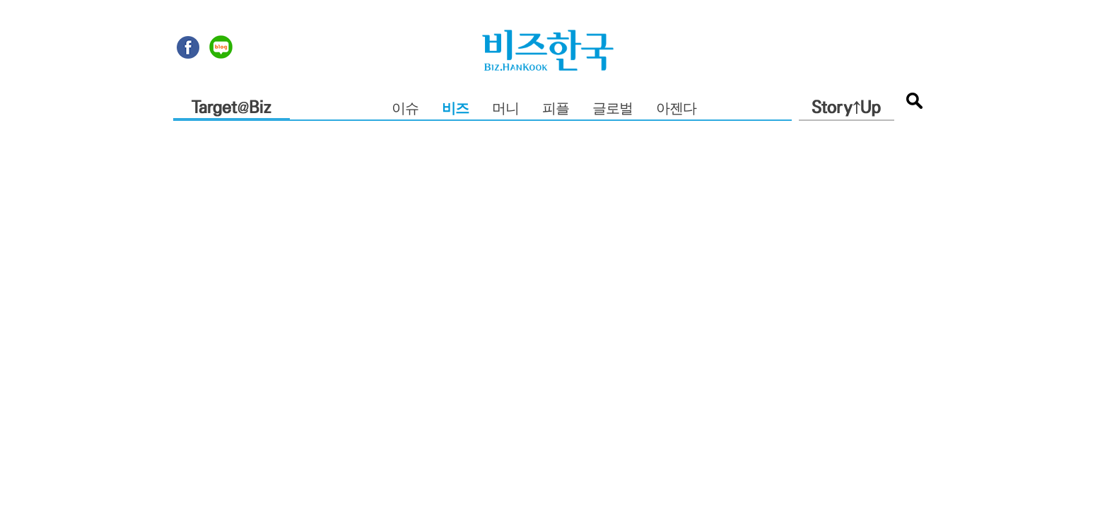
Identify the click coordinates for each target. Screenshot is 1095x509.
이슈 (405, 109)
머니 (505, 109)
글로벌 (612, 109)
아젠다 (676, 109)
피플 (555, 109)
